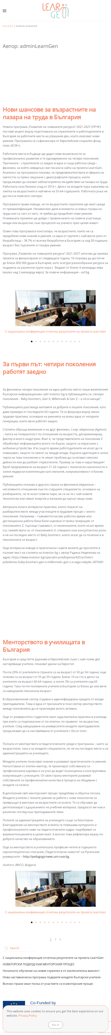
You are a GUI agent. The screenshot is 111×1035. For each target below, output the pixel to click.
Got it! (55, 1024)
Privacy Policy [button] (27, 1016)
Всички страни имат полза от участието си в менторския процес (48, 984)
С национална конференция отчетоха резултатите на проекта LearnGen (53, 958)
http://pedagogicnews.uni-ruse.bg (46, 857)
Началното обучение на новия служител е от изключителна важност (51, 971)
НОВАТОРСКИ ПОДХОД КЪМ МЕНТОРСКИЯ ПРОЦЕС (39, 964)
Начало (8, 26)
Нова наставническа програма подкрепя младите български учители (52, 977)
